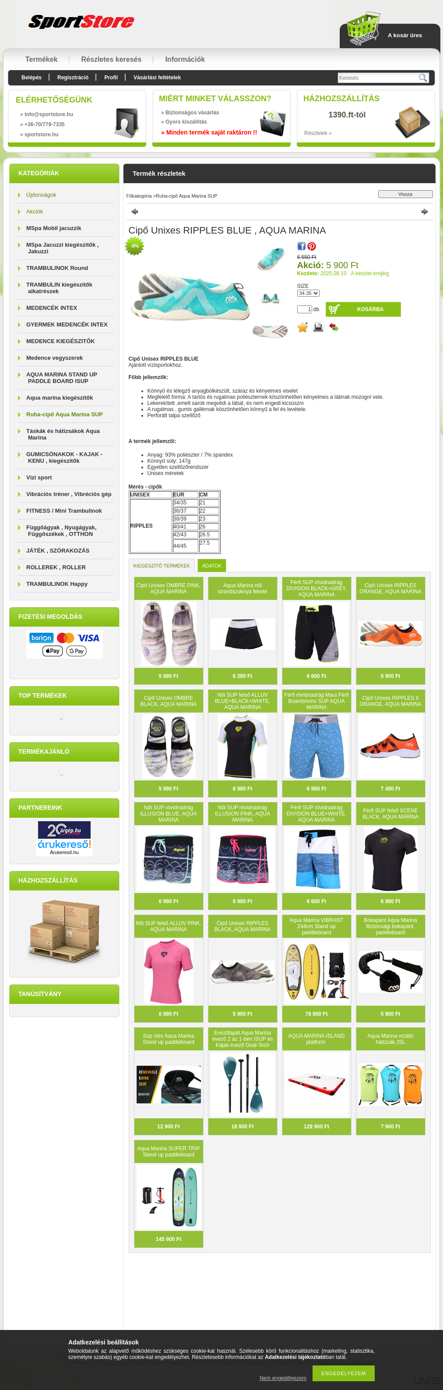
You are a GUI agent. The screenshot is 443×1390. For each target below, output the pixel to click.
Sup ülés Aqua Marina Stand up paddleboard (168, 1039)
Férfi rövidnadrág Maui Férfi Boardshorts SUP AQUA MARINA (316, 701)
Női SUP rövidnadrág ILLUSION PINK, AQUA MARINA (242, 814)
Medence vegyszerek (54, 358)
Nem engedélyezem (283, 1378)
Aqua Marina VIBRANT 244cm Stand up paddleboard (316, 926)
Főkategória (139, 196)
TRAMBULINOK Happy (57, 584)
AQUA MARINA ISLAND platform (316, 1039)
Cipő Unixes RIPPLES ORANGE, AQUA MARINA (390, 588)
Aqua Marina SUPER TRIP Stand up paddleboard (168, 1151)
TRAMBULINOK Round (57, 268)
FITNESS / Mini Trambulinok (64, 510)
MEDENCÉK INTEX (51, 308)
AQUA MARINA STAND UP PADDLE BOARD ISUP (61, 377)
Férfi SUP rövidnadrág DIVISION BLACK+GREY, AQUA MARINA (316, 588)
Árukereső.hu (64, 852)
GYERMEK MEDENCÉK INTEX (67, 324)
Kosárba (370, 309)
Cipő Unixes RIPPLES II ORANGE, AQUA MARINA (390, 701)
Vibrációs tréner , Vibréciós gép (69, 494)
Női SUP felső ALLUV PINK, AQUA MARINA (168, 926)
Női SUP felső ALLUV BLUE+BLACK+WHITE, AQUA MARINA (243, 701)
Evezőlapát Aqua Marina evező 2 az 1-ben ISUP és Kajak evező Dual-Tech (242, 1039)
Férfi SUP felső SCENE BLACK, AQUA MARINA (390, 814)
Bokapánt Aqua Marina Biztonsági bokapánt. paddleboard (390, 926)
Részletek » (318, 133)
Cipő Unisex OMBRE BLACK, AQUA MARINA (169, 701)
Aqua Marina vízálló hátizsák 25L (390, 1039)
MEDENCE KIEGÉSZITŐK (60, 341)
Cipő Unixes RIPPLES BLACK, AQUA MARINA (242, 926)
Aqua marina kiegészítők (59, 397)
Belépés (31, 77)
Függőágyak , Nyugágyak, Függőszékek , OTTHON (61, 530)
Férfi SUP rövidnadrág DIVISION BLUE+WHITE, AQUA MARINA (316, 814)
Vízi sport (39, 477)
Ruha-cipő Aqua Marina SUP (64, 414)
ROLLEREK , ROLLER (56, 567)
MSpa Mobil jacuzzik (53, 228)
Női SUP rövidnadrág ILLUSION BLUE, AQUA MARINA (168, 814)
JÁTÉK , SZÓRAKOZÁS (57, 550)
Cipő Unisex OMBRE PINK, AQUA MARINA (169, 588)
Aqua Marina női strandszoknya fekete (242, 588)
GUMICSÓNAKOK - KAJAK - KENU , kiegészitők (64, 457)
